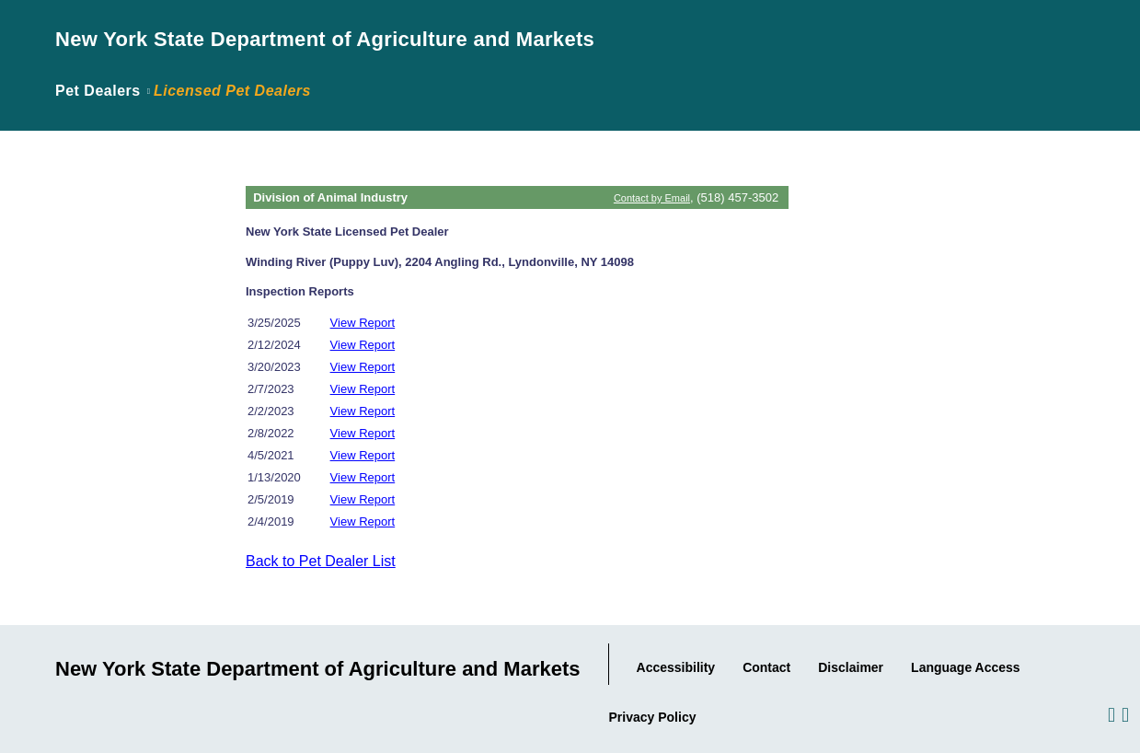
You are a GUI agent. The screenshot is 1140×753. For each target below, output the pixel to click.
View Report (363, 323)
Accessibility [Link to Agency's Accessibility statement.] (676, 667)
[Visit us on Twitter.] (1124, 714)
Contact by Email (652, 197)
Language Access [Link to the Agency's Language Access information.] (965, 667)
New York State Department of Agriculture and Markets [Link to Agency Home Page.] (324, 39)
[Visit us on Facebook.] (1110, 714)
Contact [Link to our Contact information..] (766, 667)
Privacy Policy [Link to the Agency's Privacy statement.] (653, 717)
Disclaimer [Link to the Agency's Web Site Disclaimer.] (850, 667)
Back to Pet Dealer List (321, 561)
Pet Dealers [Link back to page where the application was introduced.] (98, 90)
